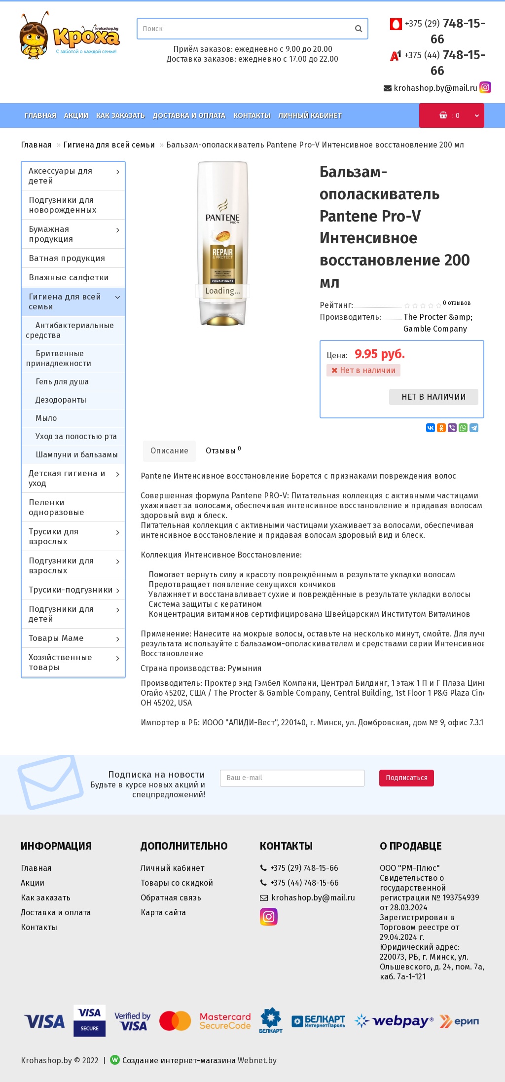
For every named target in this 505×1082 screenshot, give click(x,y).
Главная (40, 115)
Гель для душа (62, 381)
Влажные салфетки (69, 277)
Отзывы (223, 450)
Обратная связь (171, 897)
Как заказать (120, 115)
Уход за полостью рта (76, 436)
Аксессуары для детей (60, 176)
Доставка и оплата (189, 115)
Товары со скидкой (177, 883)
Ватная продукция (67, 258)
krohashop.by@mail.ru (435, 88)
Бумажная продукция (51, 234)
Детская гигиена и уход (67, 478)
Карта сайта (163, 912)
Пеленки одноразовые (56, 507)
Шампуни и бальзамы (77, 454)
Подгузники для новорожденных (62, 205)
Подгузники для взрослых (61, 566)
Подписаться (407, 778)
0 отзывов (457, 302)
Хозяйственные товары (60, 662)
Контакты (251, 115)
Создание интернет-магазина (179, 1060)
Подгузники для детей (61, 614)
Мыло (46, 418)
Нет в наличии (433, 397)
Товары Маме (56, 638)
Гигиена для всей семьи (109, 144)
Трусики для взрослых (53, 536)
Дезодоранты (61, 400)
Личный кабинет (310, 115)
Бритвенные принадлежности (58, 358)
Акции (76, 115)
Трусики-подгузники (71, 590)
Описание (169, 450)
